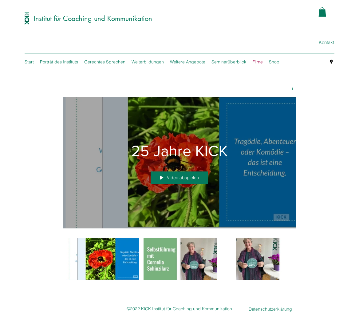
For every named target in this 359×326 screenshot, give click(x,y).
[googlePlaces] (331, 62)
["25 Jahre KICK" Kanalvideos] (179, 260)
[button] (322, 12)
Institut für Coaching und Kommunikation (93, 18)
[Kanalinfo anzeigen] (290, 88)
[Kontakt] (326, 42)
